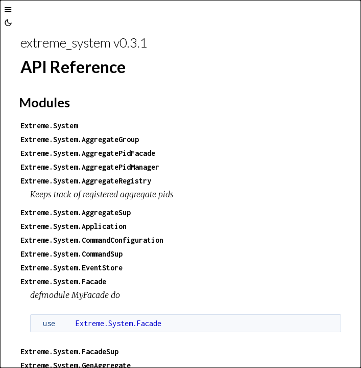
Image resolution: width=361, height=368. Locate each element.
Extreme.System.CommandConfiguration (91, 240)
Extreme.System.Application (73, 226)
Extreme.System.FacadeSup (69, 351)
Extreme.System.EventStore (71, 267)
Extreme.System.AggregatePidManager (89, 167)
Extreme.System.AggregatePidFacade (87, 153)
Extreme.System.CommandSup (71, 253)
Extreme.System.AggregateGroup (79, 139)
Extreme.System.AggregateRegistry (85, 180)
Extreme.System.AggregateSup (75, 212)
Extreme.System (49, 125)
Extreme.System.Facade (63, 281)
